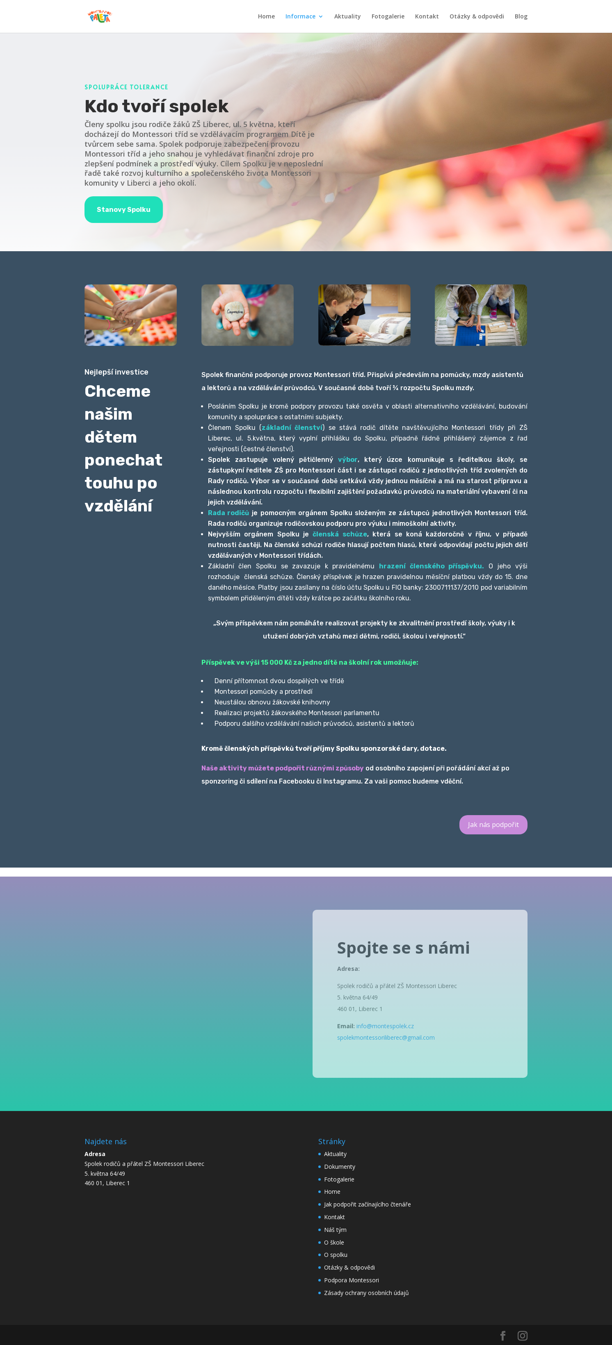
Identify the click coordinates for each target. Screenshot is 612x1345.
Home (266, 17)
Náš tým (335, 1230)
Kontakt (427, 17)
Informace (300, 17)
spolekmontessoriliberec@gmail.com (386, 1037)
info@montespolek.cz (385, 1026)
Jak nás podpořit (493, 824)
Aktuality (347, 17)
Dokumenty (339, 1166)
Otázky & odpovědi (477, 17)
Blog (521, 17)
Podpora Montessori (351, 1280)
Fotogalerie (388, 17)
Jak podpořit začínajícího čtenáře (367, 1204)
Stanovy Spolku (124, 210)
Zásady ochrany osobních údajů (366, 1293)
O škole (334, 1242)
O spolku (335, 1255)
